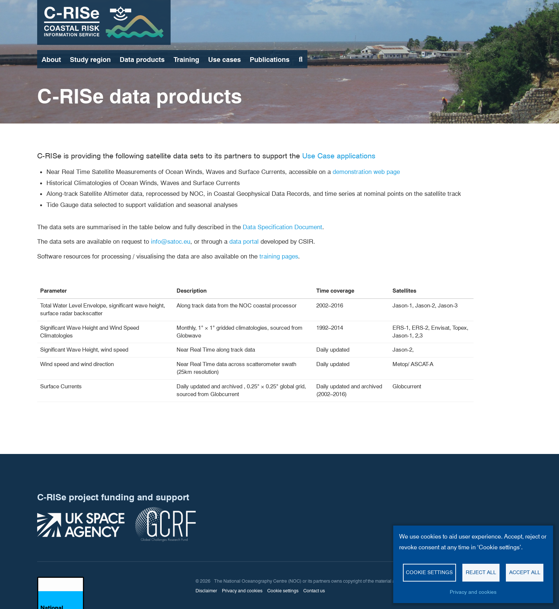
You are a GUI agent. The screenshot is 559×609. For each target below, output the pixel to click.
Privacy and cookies (473, 592)
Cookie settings (429, 572)
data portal (244, 241)
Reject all (481, 572)
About (51, 59)
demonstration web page (366, 171)
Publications (270, 59)
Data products (142, 59)
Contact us (314, 590)
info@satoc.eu (170, 241)
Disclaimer (206, 590)
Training (186, 59)
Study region (90, 59)
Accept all (524, 572)
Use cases (224, 59)
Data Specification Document (282, 227)
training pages (278, 256)
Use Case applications (338, 155)
